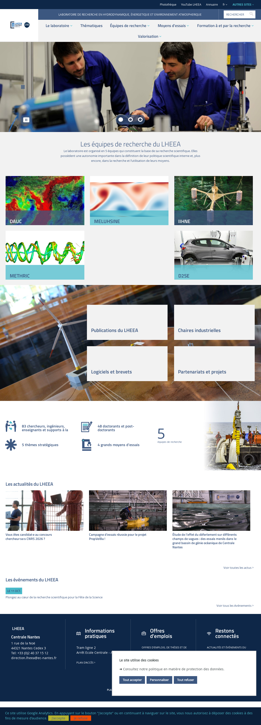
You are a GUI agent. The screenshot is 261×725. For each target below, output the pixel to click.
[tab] (120, 119)
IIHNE (184, 221)
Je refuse (81, 718)
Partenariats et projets (202, 371)
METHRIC (20, 275)
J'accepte (58, 718)
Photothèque (168, 4)
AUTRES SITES (242, 5)
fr (224, 4)
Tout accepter (132, 680)
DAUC (16, 221)
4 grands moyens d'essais (119, 445)
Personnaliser (159, 680)
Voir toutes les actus (238, 568)
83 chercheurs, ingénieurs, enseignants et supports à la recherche (45, 428)
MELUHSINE (107, 221)
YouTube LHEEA (191, 4)
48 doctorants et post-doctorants (116, 428)
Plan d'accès (86, 662)
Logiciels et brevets (111, 371)
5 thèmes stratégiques (40, 445)
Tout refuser (185, 680)
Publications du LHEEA (114, 330)
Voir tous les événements (235, 606)
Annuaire (212, 4)
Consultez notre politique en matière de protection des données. (173, 669)
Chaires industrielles (199, 330)
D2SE (183, 275)
